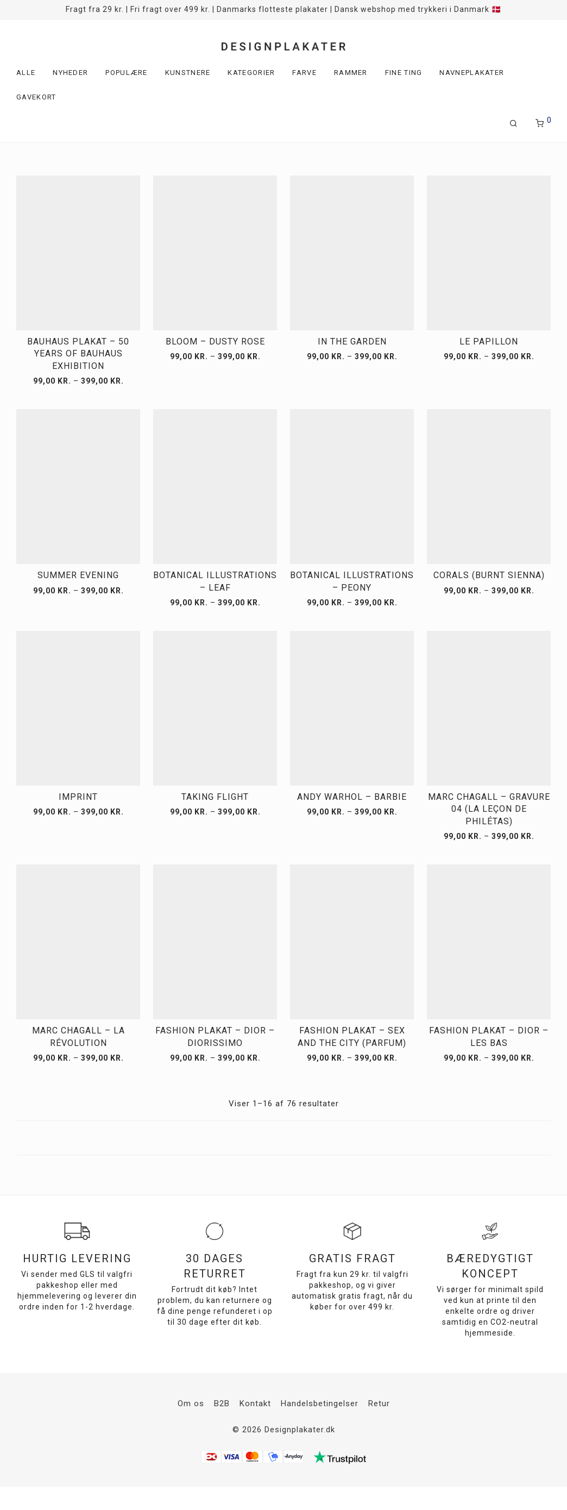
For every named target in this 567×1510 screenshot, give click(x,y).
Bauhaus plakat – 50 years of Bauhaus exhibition (78, 353)
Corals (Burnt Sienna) (489, 575)
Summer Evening (78, 575)
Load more (283, 1137)
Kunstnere (188, 72)
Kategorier (251, 72)
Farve (304, 72)
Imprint (78, 797)
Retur (379, 1403)
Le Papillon (488, 341)
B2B (222, 1403)
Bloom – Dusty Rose (215, 341)
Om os (191, 1403)
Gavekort (36, 97)
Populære (126, 72)
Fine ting (404, 72)
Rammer (351, 72)
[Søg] (514, 123)
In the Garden (352, 341)
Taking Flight (215, 797)
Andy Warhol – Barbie (352, 797)
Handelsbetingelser (319, 1403)
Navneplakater (471, 72)
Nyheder (70, 72)
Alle (25, 72)
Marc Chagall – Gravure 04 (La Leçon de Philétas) (489, 809)
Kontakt (255, 1403)
